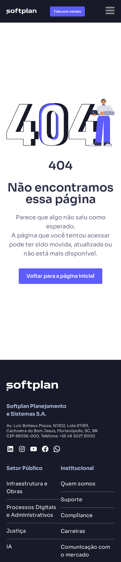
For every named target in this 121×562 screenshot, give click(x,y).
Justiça (16, 530)
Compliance (77, 515)
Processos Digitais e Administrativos (31, 511)
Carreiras (73, 531)
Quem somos (78, 483)
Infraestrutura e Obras (26, 487)
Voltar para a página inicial (60, 276)
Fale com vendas (67, 11)
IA (9, 546)
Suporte (71, 499)
